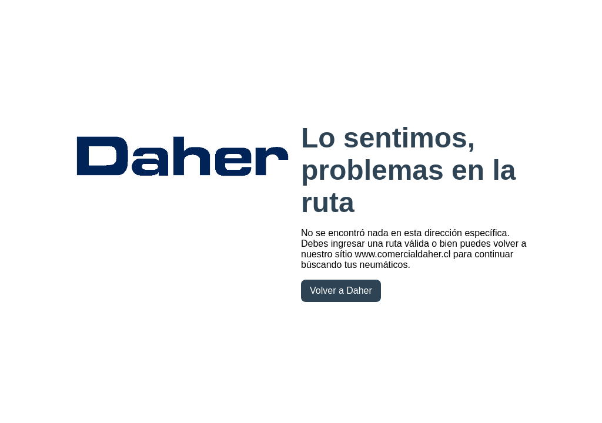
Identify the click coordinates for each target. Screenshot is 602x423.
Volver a (341, 291)
